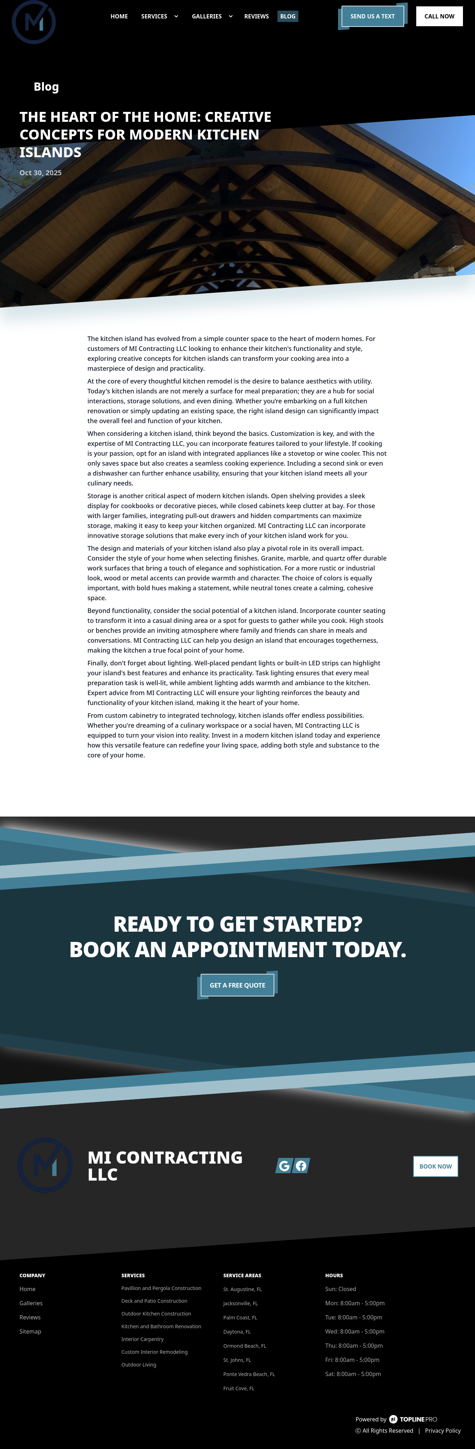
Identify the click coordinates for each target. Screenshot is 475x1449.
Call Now (439, 16)
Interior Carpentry (142, 1339)
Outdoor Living (138, 1364)
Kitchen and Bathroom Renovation (161, 1326)
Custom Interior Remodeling (154, 1351)
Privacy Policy (443, 1430)
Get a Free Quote (237, 985)
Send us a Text (373, 16)
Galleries (30, 1303)
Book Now (435, 1166)
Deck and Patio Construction (154, 1300)
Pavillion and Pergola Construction (161, 1288)
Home (27, 1289)
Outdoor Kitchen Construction (156, 1313)
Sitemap (30, 1331)
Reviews (30, 1317)
